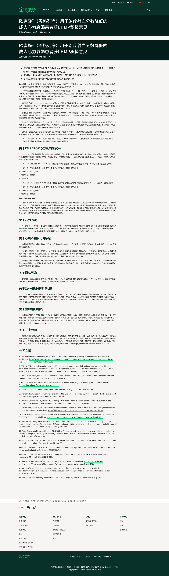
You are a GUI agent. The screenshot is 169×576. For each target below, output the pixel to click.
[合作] (54, 538)
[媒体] (121, 521)
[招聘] (121, 525)
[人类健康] (56, 521)
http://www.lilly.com (64, 343)
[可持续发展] (23, 525)
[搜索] (148, 10)
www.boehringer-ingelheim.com (39, 323)
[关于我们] (22, 516)
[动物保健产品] (91, 521)
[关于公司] (22, 521)
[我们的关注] (57, 516)
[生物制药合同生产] (59, 529)
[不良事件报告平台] (26, 547)
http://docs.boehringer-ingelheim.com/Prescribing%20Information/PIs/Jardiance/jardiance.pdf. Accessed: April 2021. (61, 462)
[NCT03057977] (44, 163)
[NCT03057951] (44, 182)
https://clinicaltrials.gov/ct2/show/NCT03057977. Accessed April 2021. (75, 417)
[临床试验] (89, 525)
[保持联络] (123, 516)
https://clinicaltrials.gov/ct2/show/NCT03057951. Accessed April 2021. (75, 410)
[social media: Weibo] (34, 507)
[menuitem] (113, 2)
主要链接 (24, 178)
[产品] (88, 516)
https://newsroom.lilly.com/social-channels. (91, 343)
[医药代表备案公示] (26, 542)
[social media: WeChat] (28, 507)
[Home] (20, 501)
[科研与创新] (57, 534)
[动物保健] (56, 525)
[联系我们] (123, 529)
